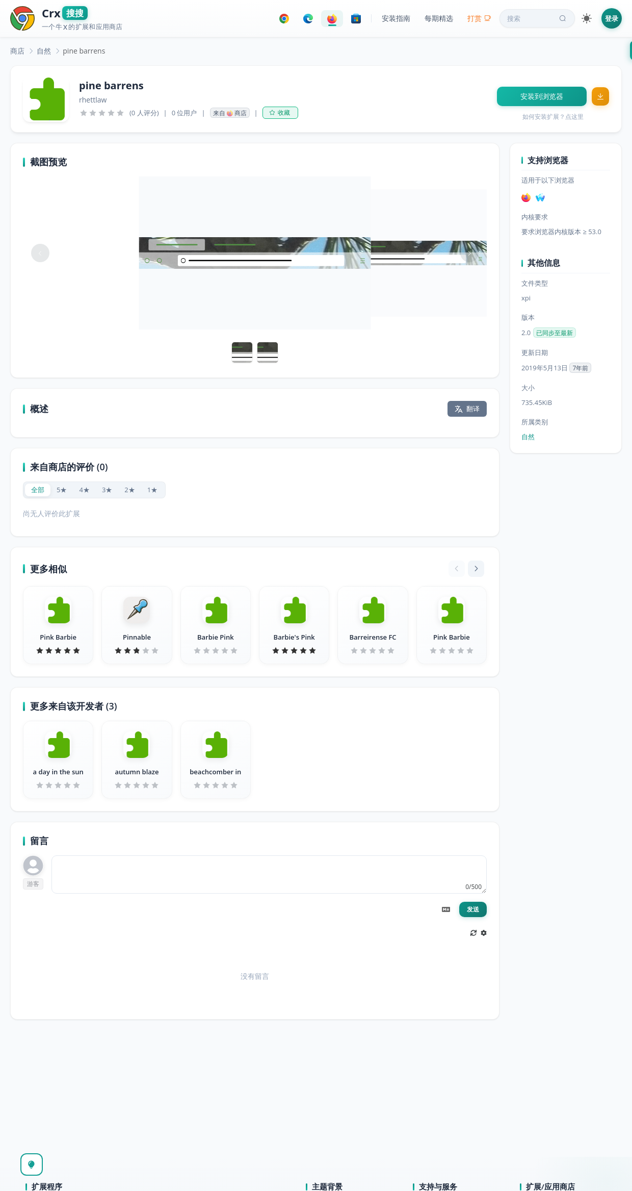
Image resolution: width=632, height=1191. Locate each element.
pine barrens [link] (84, 51)
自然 (44, 51)
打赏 (479, 18)
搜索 (537, 18)
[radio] (37, 490)
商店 (17, 51)
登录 (611, 18)
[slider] (102, 113)
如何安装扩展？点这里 (553, 116)
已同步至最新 (554, 332)
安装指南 (396, 18)
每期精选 (439, 18)
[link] (17, 51)
